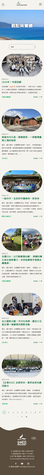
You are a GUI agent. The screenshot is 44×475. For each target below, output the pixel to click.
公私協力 (5, 158)
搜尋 (3, 4)
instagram (28, 463)
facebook (16, 463)
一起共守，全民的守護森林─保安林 (20, 198)
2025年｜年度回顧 (11, 82)
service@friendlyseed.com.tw (23, 459)
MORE (36, 97)
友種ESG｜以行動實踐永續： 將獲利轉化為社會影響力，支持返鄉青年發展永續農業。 (22, 260)
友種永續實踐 (6, 97)
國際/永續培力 (6, 216)
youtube (22, 463)
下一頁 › (22, 416)
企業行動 (5, 404)
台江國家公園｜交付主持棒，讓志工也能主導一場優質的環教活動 (22, 323)
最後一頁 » (26, 416)
